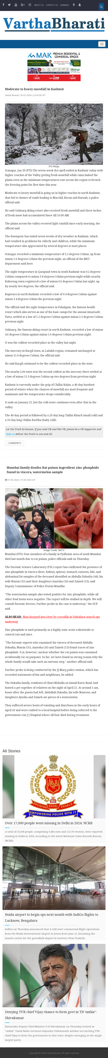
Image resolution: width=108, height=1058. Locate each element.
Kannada (64, 5)
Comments (14, 443)
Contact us (52, 5)
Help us (10, 434)
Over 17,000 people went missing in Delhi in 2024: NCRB (48, 823)
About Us (39, 5)
